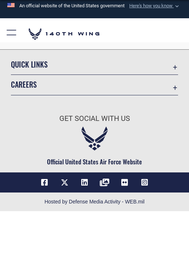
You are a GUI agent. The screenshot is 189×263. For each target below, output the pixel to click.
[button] (154, 5)
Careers (24, 84)
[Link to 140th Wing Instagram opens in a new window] (144, 182)
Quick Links (29, 64)
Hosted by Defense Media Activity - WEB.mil (94, 202)
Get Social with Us (94, 118)
